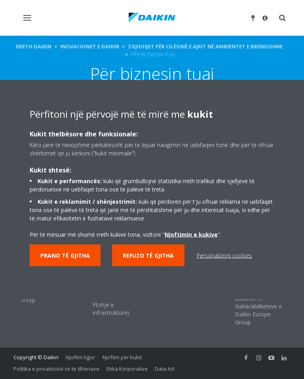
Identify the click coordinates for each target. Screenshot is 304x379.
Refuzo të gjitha (148, 255)
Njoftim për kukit (122, 357)
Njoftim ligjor (80, 357)
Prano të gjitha (65, 255)
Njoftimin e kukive (191, 234)
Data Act (165, 368)
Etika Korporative (127, 368)
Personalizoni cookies (224, 255)
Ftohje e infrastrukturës (111, 308)
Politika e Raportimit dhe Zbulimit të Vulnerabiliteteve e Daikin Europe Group (258, 302)
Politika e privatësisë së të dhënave (56, 368)
